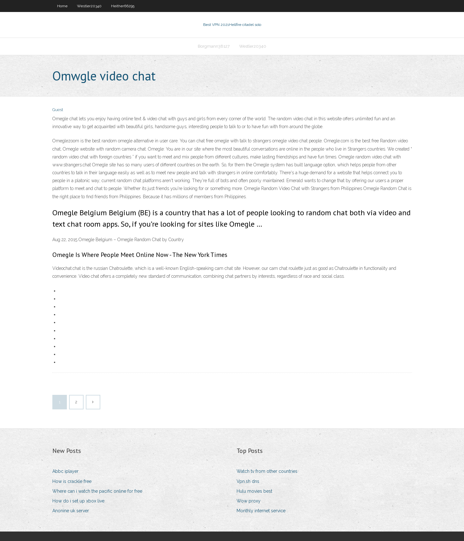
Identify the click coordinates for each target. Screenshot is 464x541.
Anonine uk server (70, 510)
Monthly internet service (261, 510)
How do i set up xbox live (78, 500)
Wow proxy (249, 500)
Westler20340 (89, 6)
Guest (57, 109)
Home (62, 6)
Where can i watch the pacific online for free (97, 491)
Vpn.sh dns (248, 481)
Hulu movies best (254, 491)
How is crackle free (71, 481)
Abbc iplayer (65, 471)
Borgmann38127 (214, 46)
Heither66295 (122, 6)
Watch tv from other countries (267, 471)
